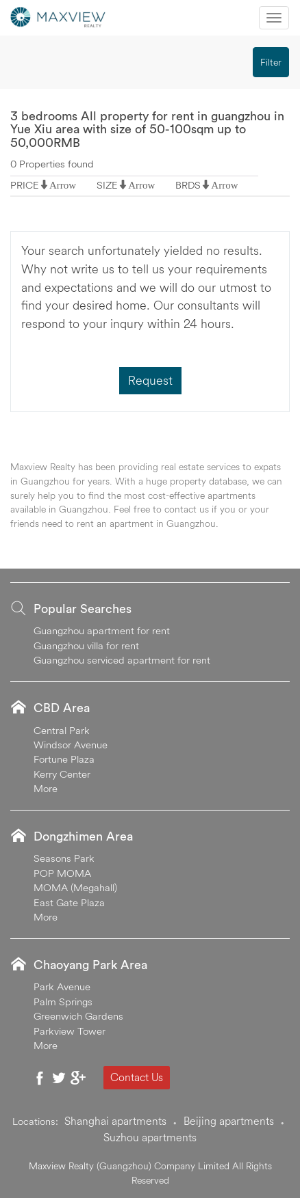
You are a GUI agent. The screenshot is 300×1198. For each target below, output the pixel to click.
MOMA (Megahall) (75, 887)
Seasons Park (64, 858)
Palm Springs (63, 1001)
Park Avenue (62, 986)
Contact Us (136, 1077)
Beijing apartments (229, 1121)
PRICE (24, 184)
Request (150, 380)
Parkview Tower (69, 1030)
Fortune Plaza (64, 758)
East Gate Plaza (69, 902)
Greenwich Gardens (78, 1015)
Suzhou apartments (150, 1137)
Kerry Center (62, 773)
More (46, 788)
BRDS (188, 184)
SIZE (107, 184)
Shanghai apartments (115, 1121)
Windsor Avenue (71, 744)
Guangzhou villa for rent (86, 645)
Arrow (62, 185)
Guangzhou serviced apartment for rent (122, 659)
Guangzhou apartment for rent (102, 630)
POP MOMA (62, 873)
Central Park (62, 730)
